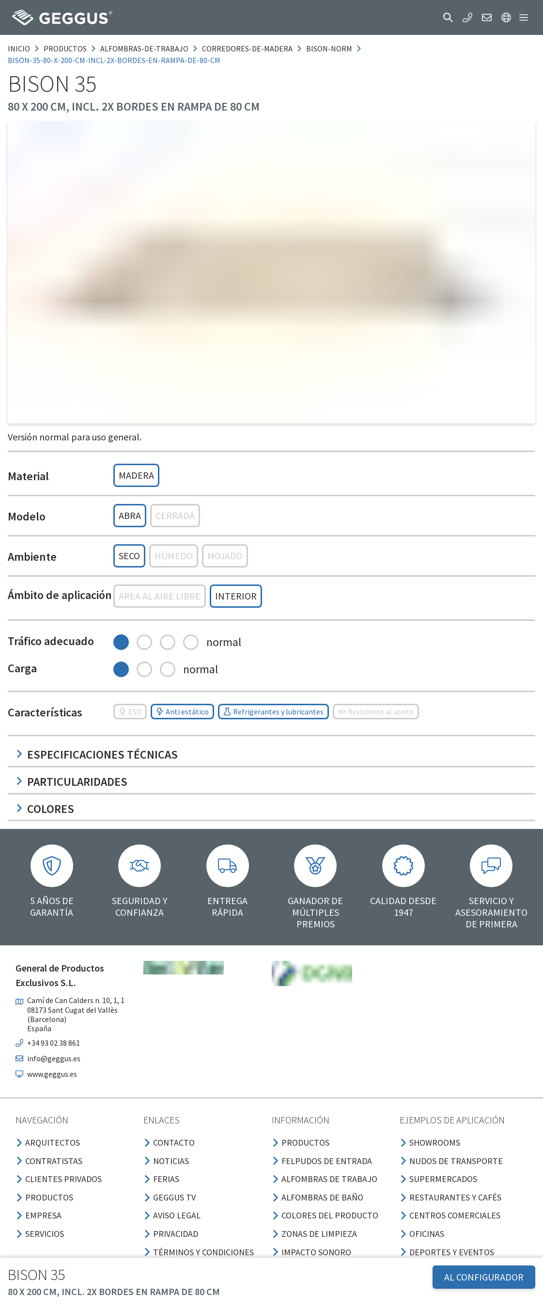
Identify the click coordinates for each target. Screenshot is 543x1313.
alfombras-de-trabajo (144, 48)
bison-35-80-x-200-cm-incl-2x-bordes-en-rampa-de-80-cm (114, 60)
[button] (448, 17)
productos (65, 48)
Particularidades (71, 781)
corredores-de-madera (247, 48)
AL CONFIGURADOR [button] (484, 1277)
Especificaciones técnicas (97, 754)
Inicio (19, 48)
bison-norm (329, 48)
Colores (45, 808)
